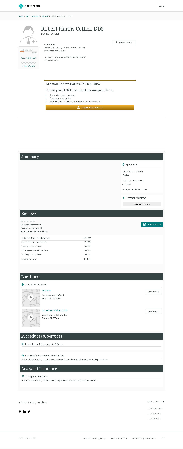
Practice (46, 290)
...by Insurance (155, 408)
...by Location (154, 418)
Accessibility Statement (144, 438)
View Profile (153, 291)
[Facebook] (19, 411)
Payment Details (142, 204)
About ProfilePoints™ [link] (28, 58)
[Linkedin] (24, 411)
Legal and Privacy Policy (94, 438)
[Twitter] (28, 411)
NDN (163, 438)
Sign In (161, 6)
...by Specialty (154, 413)
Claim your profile (90, 107)
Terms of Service (119, 438)
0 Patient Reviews (28, 66)
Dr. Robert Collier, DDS (54, 310)
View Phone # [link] (124, 42)
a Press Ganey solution (32, 402)
